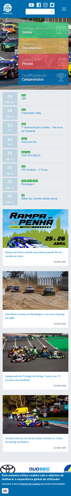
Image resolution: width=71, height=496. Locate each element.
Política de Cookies (30, 484)
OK (5, 491)
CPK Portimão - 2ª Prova (34, 169)
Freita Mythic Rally (31, 112)
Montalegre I (28, 184)
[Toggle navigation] (64, 9)
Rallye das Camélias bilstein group (39, 198)
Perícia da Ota (28, 141)
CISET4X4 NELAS (30, 155)
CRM (23, 98)
